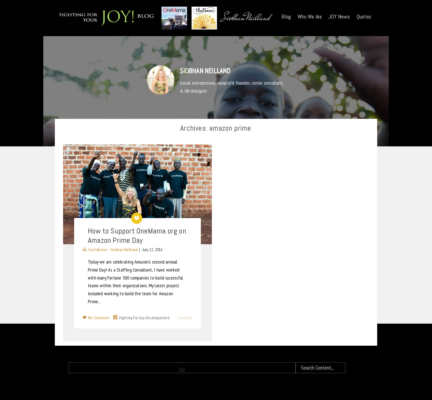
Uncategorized (157, 317)
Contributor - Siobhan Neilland (112, 249)
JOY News (339, 16)
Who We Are (310, 16)
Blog (286, 16)
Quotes (364, 16)
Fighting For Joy (131, 317)
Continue (185, 317)
